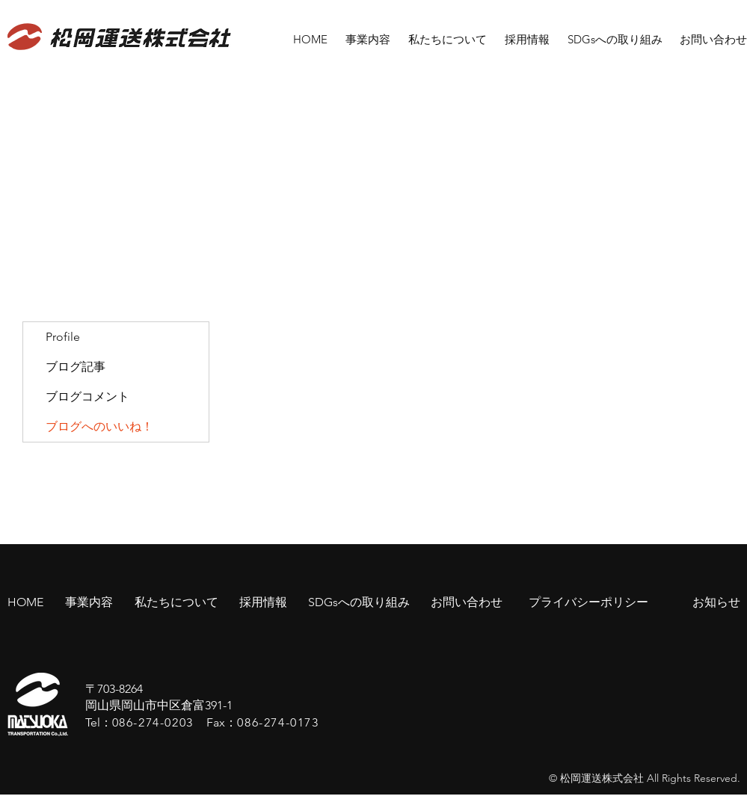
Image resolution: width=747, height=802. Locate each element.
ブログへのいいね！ (99, 426)
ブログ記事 (75, 367)
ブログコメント (87, 396)
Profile (63, 337)
